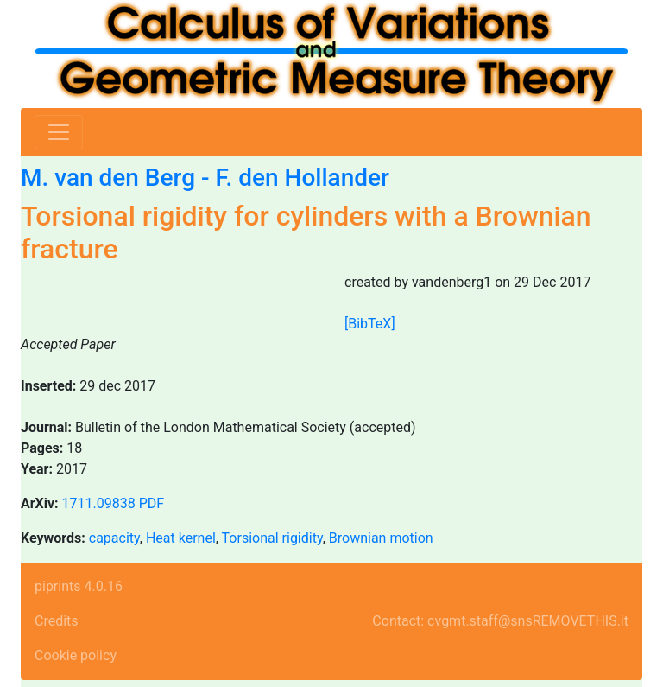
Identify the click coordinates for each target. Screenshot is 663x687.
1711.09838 (99, 503)
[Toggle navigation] (59, 132)
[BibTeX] (369, 323)
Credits (57, 621)
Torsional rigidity (272, 538)
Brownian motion (381, 538)
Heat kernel (181, 538)
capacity (114, 538)
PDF (151, 503)
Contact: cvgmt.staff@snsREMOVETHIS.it (500, 621)
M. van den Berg (108, 177)
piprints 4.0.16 (79, 586)
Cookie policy (76, 655)
